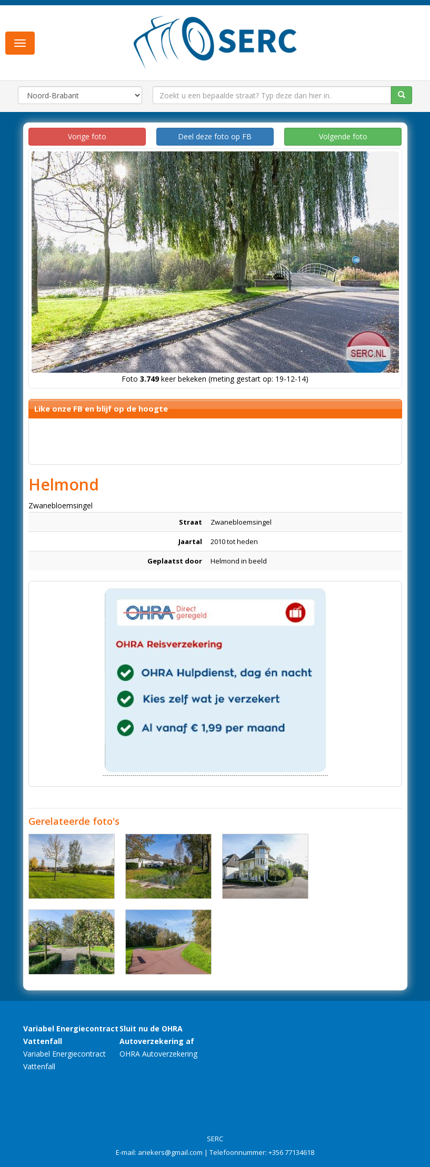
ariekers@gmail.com (170, 1152)
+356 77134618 (291, 1152)
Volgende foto (343, 136)
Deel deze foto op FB (215, 136)
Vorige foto (87, 136)
